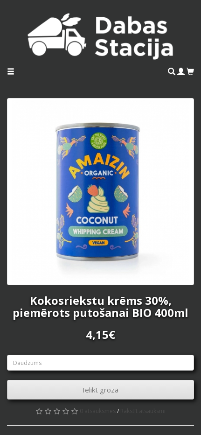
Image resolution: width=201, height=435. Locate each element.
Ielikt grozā (100, 389)
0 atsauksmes (98, 411)
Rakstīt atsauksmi (143, 411)
